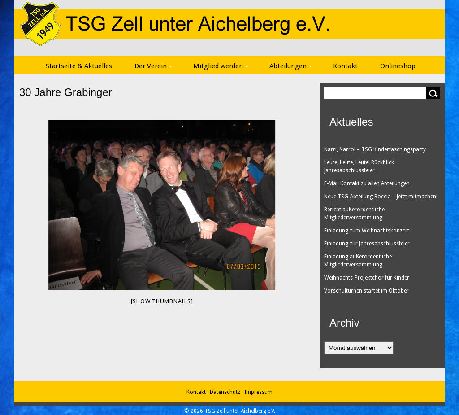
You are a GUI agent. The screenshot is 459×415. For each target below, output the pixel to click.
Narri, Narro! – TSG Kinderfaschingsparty (375, 149)
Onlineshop (398, 66)
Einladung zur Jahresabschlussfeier (367, 243)
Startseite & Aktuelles (79, 66)
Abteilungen (290, 66)
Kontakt (345, 66)
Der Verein (153, 66)
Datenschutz (226, 392)
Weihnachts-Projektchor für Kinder (366, 278)
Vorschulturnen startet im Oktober (366, 291)
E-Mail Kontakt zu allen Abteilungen (367, 183)
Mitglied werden (220, 66)
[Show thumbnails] (162, 301)
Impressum (258, 392)
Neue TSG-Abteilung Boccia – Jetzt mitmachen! (380, 196)
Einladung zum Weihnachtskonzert (366, 230)
